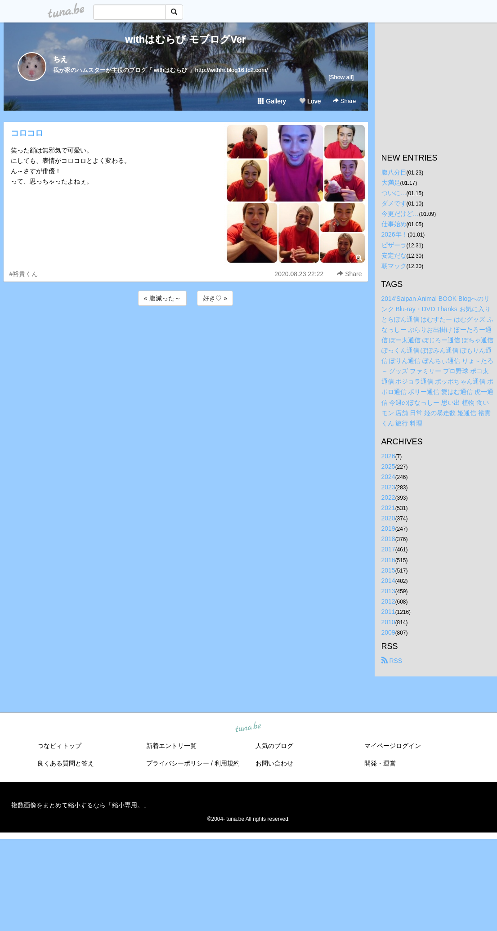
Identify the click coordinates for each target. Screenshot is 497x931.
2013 (388, 591)
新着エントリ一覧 (171, 745)
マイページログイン (392, 745)
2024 (388, 476)
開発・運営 (380, 763)
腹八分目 (394, 172)
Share (344, 101)
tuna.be (248, 728)
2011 (388, 611)
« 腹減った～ (162, 298)
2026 (388, 456)
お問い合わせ (274, 763)
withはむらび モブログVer (185, 39)
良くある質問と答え (65, 763)
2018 (388, 538)
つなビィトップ (59, 745)
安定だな (394, 255)
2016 (388, 560)
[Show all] (341, 77)
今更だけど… (400, 213)
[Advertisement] (186, 332)
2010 (388, 622)
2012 (388, 601)
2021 (388, 507)
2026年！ (394, 234)
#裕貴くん (23, 274)
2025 (388, 466)
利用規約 (227, 763)
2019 (388, 528)
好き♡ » (215, 298)
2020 (388, 518)
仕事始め (394, 224)
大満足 (390, 182)
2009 (388, 632)
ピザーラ (394, 245)
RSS (392, 660)
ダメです (394, 203)
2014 (388, 580)
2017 (388, 549)
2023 (388, 487)
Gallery (272, 101)
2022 (388, 497)
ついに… (394, 193)
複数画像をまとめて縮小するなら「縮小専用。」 (80, 805)
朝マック (394, 265)
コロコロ (27, 133)
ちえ (60, 59)
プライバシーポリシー (177, 763)
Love (310, 101)
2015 (388, 570)
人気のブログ (274, 745)
